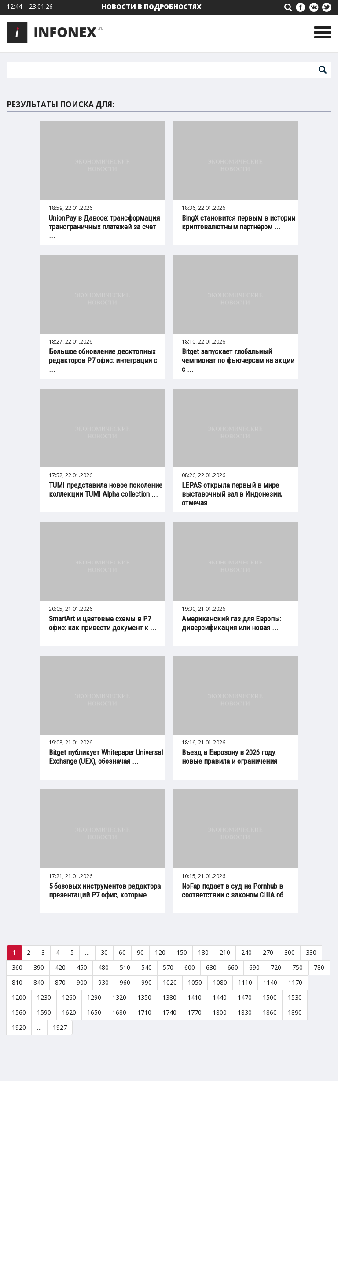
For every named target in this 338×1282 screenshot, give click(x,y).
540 (146, 967)
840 (38, 982)
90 (140, 952)
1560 (19, 1012)
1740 (169, 1012)
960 (125, 982)
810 (17, 982)
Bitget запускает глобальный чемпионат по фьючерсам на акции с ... (238, 360)
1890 (295, 1012)
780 (319, 967)
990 (146, 982)
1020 (170, 982)
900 (82, 982)
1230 (44, 997)
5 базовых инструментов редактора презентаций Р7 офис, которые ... (105, 890)
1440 (220, 997)
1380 (169, 997)
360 (17, 967)
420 (60, 967)
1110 (245, 982)
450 (82, 967)
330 (311, 952)
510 (125, 967)
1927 (60, 1027)
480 (103, 967)
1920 (19, 1027)
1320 (119, 997)
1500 (270, 997)
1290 (94, 997)
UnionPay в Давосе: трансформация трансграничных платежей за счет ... (104, 226)
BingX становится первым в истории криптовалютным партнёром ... (238, 222)
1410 (194, 997)
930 (103, 982)
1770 (194, 1012)
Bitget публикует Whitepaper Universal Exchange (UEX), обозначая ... (106, 757)
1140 (270, 982)
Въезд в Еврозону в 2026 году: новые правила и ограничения (229, 757)
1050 (195, 982)
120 (160, 952)
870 (60, 982)
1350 (144, 997)
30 (104, 952)
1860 (270, 1012)
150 (181, 952)
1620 (69, 1012)
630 (211, 967)
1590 (44, 1012)
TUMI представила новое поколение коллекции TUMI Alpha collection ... (105, 489)
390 (38, 967)
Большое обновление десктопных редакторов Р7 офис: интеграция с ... (103, 360)
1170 (295, 982)
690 (254, 967)
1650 (94, 1012)
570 (168, 967)
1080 (220, 982)
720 (276, 967)
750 (297, 967)
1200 (19, 997)
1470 (245, 997)
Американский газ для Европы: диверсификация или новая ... (231, 623)
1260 (69, 997)
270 (268, 952)
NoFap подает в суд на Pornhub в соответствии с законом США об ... (237, 890)
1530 (295, 997)
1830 (245, 1012)
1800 (220, 1012)
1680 (119, 1012)
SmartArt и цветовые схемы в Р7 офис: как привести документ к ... (103, 623)
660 (233, 967)
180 (203, 952)
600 (189, 967)
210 (225, 952)
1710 (144, 1012)
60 (122, 952)
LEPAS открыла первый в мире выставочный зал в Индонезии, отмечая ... (232, 494)
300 (289, 952)
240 (246, 952)
